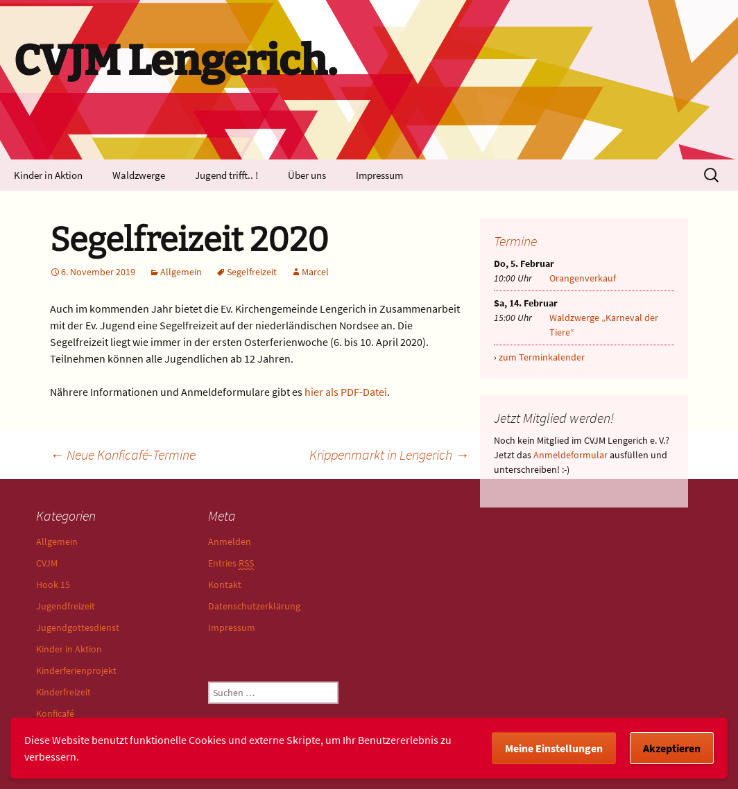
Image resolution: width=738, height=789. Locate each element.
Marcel (315, 272)
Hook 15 (53, 584)
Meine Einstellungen (554, 748)
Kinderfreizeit (63, 692)
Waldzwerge (138, 175)
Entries (231, 563)
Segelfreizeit (252, 272)
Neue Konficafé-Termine (123, 454)
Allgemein (181, 272)
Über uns (307, 175)
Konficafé (55, 713)
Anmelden (229, 541)
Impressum (379, 175)
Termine (515, 241)
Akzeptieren (672, 748)
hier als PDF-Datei (345, 392)
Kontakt (224, 584)
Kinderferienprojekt (76, 670)
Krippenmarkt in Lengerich (389, 454)
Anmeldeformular (570, 455)
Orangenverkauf (582, 278)
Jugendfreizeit (65, 606)
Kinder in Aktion (48, 175)
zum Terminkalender (542, 357)
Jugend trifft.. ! (226, 175)
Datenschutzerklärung (254, 606)
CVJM (47, 563)
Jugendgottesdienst (77, 627)
